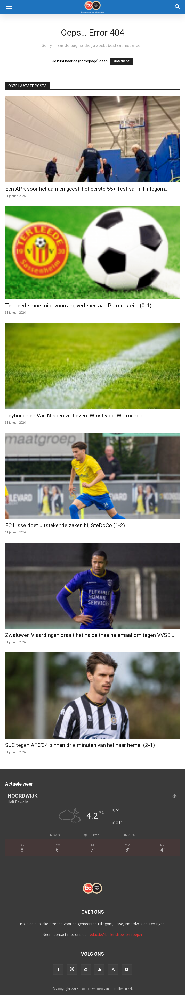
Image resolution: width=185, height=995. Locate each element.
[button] (9, 7)
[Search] (178, 7)
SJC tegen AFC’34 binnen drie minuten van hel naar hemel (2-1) (80, 745)
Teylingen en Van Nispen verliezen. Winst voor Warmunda (73, 415)
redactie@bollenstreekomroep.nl (116, 934)
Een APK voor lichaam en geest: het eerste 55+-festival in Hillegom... (87, 189)
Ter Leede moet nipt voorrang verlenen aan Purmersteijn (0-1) (78, 305)
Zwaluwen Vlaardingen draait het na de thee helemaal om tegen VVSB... (89, 635)
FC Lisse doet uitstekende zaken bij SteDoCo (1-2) (65, 525)
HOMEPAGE (121, 61)
